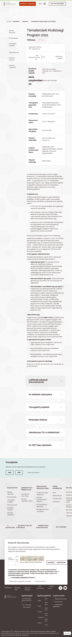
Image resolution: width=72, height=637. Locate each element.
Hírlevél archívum (40, 581)
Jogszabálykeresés (60, 599)
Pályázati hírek (57, 498)
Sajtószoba (61, 527)
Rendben (67, 633)
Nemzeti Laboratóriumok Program (41, 499)
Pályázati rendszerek (57, 3)
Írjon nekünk (26, 607)
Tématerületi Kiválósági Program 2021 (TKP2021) (43, 21)
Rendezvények (57, 495)
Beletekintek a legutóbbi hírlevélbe (20, 581)
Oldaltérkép (8, 587)
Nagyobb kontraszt (28, 588)
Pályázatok (25, 21)
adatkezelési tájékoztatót (15, 575)
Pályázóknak (16, 21)
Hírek (54, 492)
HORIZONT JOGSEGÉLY (27, 4)
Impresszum (58, 601)
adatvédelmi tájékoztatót (20, 577)
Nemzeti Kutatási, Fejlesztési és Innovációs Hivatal (10, 610)
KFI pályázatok (13, 38)
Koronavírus (56, 501)
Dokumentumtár (14, 52)
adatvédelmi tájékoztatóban (30, 633)
